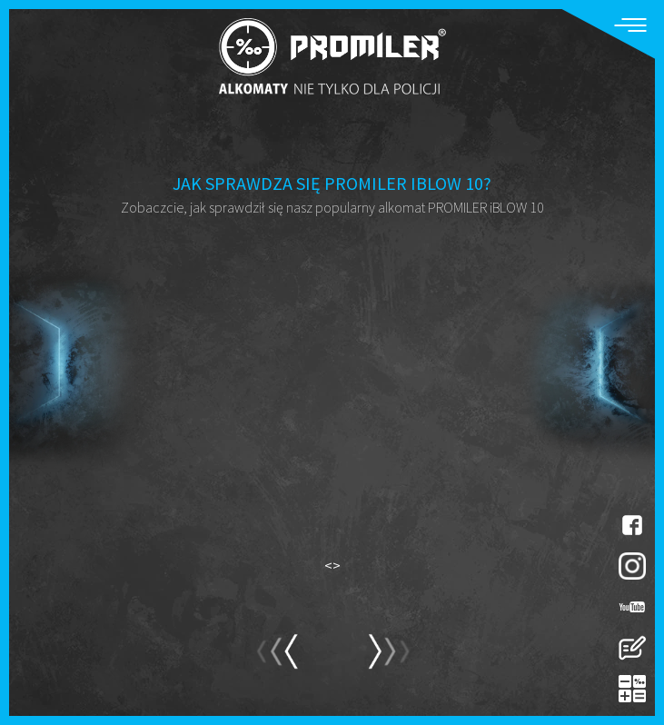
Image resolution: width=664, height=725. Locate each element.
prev (388, 660)
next (277, 660)
